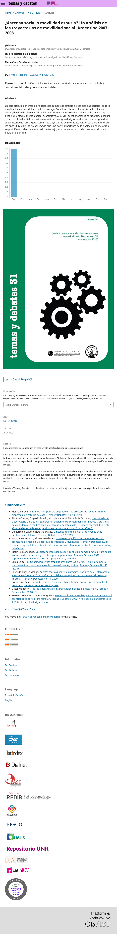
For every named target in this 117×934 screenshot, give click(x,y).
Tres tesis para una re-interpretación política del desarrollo (63, 588)
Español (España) (14, 695)
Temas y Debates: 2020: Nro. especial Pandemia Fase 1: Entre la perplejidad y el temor (59, 557)
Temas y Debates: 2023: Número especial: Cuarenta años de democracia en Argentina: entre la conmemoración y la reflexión (60, 526)
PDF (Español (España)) (20, 379)
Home (8, 12)
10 (29, 609)
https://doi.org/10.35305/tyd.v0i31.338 (32, 74)
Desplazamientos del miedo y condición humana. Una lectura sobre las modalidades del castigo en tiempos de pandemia (61, 553)
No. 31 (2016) (34, 12)
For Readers (11, 665)
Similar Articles (15, 505)
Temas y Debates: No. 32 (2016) (41, 585)
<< (6, 609)
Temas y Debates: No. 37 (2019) (56, 535)
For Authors (11, 670)
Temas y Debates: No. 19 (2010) (65, 514)
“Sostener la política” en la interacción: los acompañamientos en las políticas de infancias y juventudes (58, 540)
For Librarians (12, 675)
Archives (19, 12)
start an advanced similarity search (40, 616)
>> (35, 609)
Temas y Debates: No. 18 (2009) (40, 578)
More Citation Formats (17, 404)
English (9, 700)
